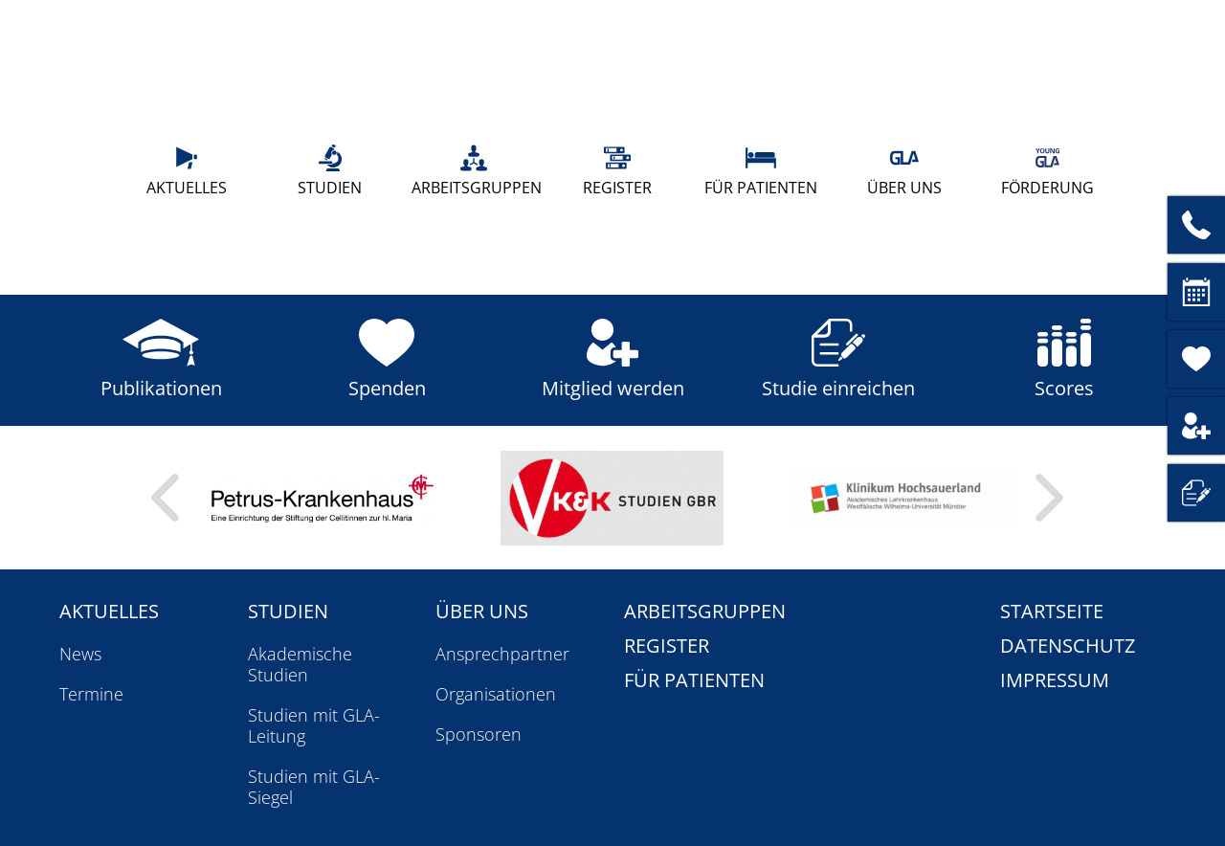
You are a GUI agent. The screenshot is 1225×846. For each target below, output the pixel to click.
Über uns (904, 171)
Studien (330, 171)
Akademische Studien (300, 664)
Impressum (1054, 680)
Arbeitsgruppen (474, 171)
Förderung (1047, 171)
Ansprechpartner (502, 653)
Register (617, 171)
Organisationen (495, 693)
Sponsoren (478, 734)
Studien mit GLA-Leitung (314, 725)
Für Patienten (760, 171)
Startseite (1051, 611)
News (80, 653)
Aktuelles (186, 171)
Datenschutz (1067, 645)
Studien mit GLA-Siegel (314, 787)
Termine (91, 693)
